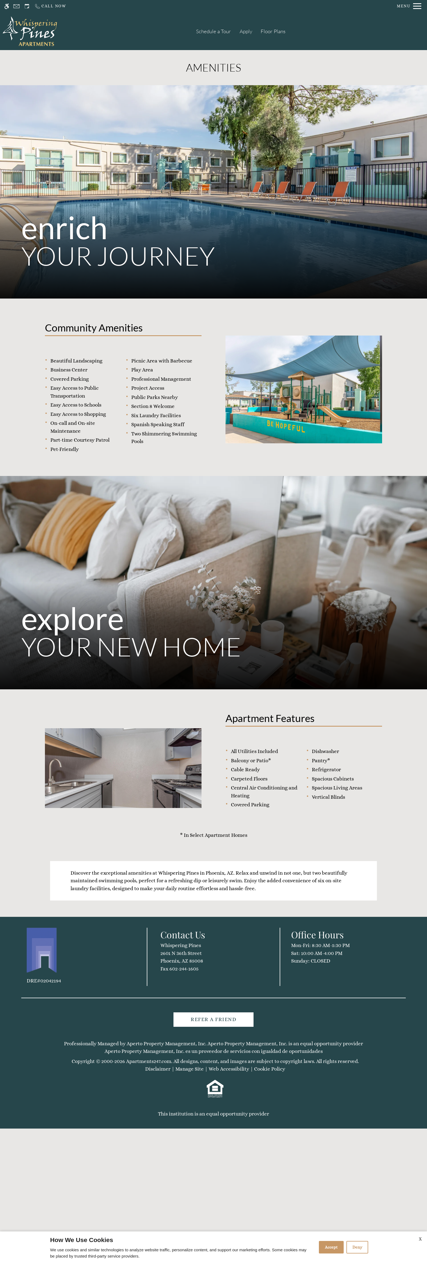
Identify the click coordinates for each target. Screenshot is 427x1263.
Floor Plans (273, 31)
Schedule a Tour (213, 31)
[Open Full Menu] (409, 6)
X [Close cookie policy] (420, 1239)
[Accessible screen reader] (6, 6)
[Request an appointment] (27, 6)
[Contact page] (16, 6)
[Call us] (50, 6)
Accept (331, 1247)
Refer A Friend (213, 1217)
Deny (357, 1247)
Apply (246, 31)
